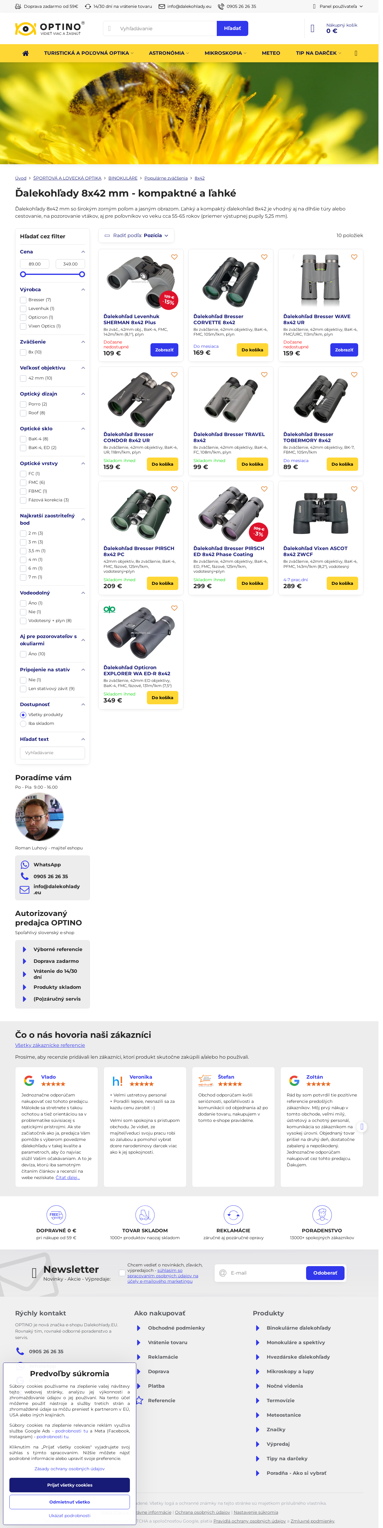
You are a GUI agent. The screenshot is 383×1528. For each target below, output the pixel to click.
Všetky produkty (41, 715)
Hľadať (232, 28)
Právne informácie (152, 1512)
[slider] (23, 274)
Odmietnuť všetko (69, 1502)
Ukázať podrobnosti (70, 1515)
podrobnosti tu (71, 1431)
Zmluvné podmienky (313, 1521)
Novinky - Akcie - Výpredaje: (77, 1279)
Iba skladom (37, 724)
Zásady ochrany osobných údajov (70, 1468)
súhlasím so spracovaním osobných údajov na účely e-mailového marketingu (162, 1276)
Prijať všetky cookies (69, 1485)
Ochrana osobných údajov (202, 1512)
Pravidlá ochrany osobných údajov (249, 1521)
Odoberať (325, 1273)
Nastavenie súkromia (256, 1512)
